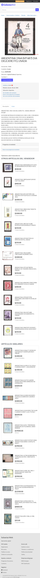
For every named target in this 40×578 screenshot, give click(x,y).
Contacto (3, 563)
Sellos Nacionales (31, 15)
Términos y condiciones (27, 549)
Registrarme (4, 547)
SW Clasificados (25, 563)
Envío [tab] (13, 106)
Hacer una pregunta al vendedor (11, 94)
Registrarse (28, 1)
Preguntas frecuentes (7, 561)
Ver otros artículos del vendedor (11, 96)
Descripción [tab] (6, 106)
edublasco (5, 85)
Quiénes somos (25, 547)
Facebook (4, 570)
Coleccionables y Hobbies (13, 15)
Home (2, 15)
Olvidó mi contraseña (6, 554)
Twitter (4, 572)
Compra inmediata (7, 80)
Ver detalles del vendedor (9, 92)
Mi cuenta (35, 1)
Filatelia (23, 15)
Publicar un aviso (5, 552)
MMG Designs (25, 561)
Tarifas (23, 554)
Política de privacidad (26, 552)
